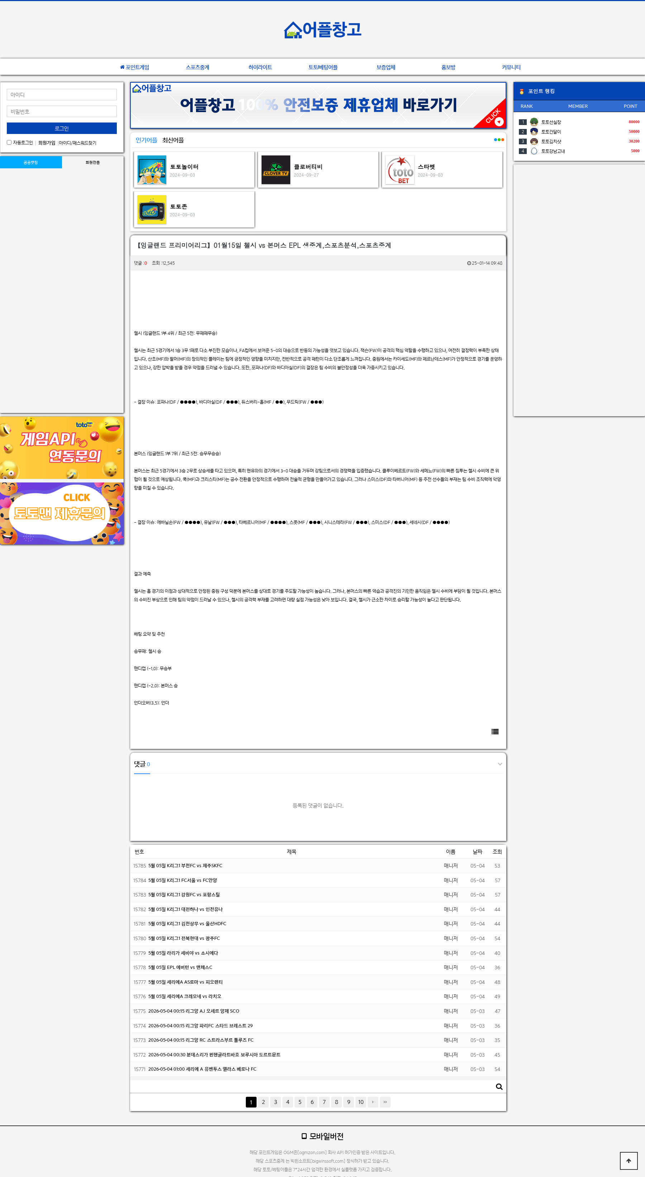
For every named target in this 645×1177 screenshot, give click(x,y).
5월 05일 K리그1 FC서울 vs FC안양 (182, 880)
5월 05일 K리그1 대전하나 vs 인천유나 (185, 909)
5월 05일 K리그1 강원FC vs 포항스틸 (184, 895)
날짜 (477, 852)
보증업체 (386, 67)
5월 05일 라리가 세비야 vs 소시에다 (183, 953)
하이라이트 (260, 67)
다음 (373, 1102)
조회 (497, 852)
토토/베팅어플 (323, 67)
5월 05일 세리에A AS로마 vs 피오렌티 (185, 982)
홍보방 (448, 67)
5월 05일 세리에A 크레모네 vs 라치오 (184, 996)
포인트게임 (134, 67)
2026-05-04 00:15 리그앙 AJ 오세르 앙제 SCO (193, 1011)
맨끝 (385, 1102)
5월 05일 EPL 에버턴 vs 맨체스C (180, 967)
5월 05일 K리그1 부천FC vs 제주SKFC (185, 866)
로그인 (62, 128)
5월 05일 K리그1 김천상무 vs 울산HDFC (187, 924)
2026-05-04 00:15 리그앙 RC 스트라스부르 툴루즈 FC (201, 1040)
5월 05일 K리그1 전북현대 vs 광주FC (184, 938)
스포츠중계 (197, 67)
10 (361, 1102)
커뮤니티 (511, 67)
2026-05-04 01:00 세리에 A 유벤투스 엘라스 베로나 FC (202, 1069)
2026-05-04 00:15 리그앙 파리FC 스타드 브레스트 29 (200, 1026)
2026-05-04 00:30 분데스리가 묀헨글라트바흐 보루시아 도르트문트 (214, 1055)
